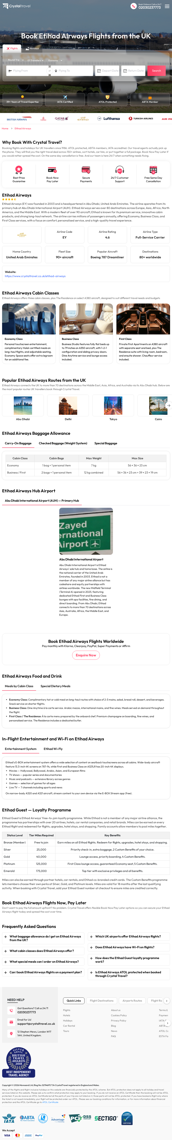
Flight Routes (159, 996)
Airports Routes (132, 996)
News (114, 1027)
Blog (113, 1022)
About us (115, 1006)
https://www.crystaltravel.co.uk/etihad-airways (34, 276)
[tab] (18, 443)
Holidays (67, 1016)
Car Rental (69, 1022)
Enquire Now (86, 651)
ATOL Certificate (50, 1098)
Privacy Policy (118, 1016)
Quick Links (74, 996)
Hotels (66, 1011)
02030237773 (150, 7)
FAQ (113, 1032)
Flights (66, 1006)
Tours (66, 1027)
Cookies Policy (118, 1011)
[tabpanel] (29, 334)
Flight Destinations (101, 996)
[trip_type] (14, 60)
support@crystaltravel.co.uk (36, 1020)
